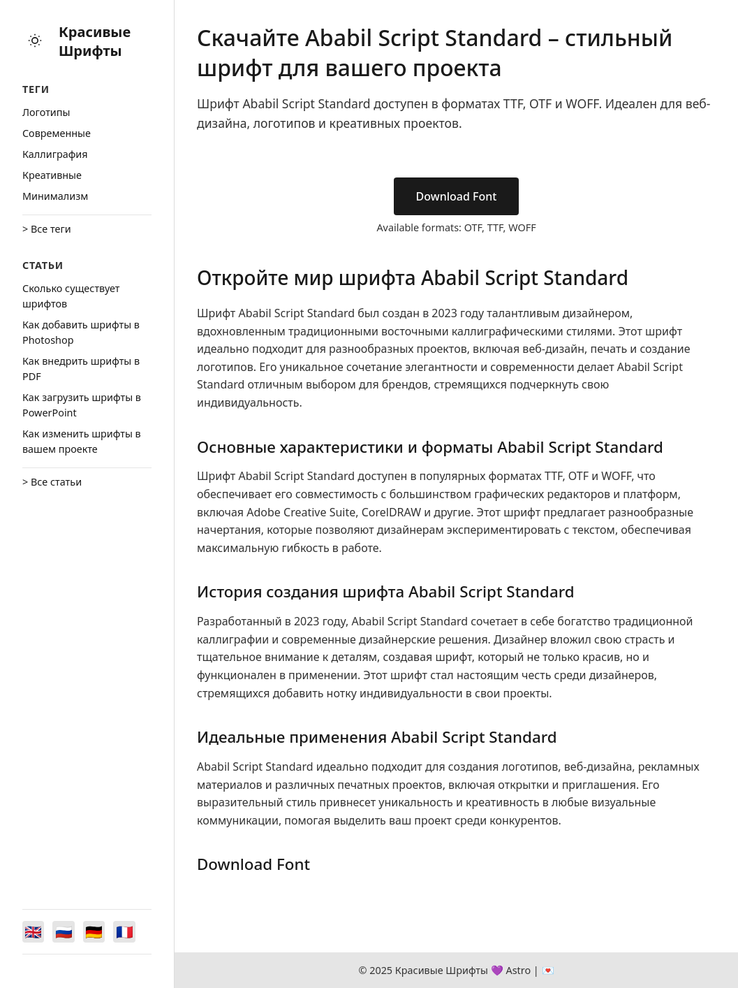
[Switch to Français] (126, 931)
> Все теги (46, 228)
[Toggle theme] (34, 41)
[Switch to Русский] (64, 931)
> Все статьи (52, 481)
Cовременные (56, 133)
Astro (518, 970)
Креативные (52, 175)
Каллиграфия (55, 154)
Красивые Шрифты (95, 41)
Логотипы (46, 112)
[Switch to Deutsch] (95, 931)
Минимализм (55, 196)
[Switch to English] (33, 931)
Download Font (456, 196)
